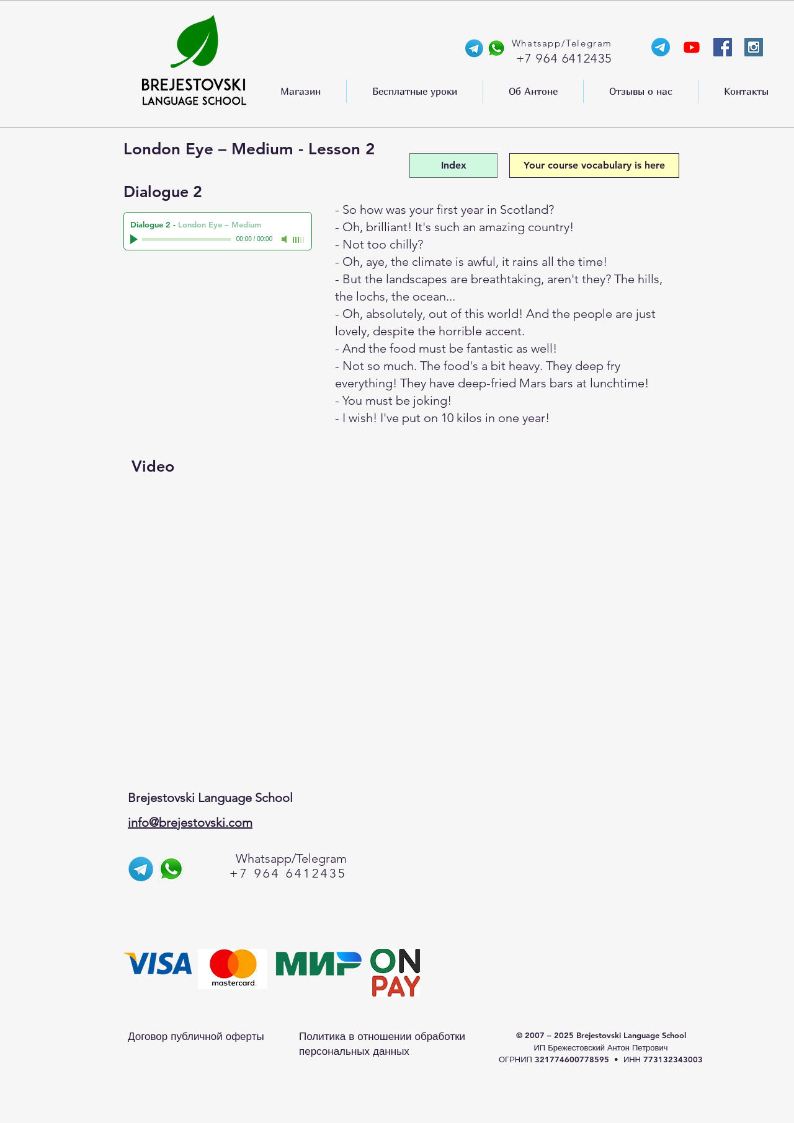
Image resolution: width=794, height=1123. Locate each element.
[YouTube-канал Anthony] (691, 47)
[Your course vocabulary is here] (594, 165)
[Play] (135, 239)
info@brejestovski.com (190, 822)
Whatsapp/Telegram (291, 858)
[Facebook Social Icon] (722, 47)
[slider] (299, 240)
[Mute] (285, 239)
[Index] (453, 165)
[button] (300, 91)
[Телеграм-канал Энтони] (660, 47)
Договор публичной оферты (196, 1036)
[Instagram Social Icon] (753, 47)
